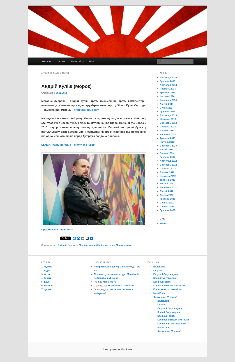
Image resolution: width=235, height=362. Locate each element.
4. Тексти (46, 278)
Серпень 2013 (168, 126)
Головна (46, 61)
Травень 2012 (167, 179)
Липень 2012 (167, 172)
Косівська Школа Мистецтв (169, 285)
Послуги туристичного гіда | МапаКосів (116, 274)
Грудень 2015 (167, 81)
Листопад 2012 (168, 160)
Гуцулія (157, 270)
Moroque (83, 245)
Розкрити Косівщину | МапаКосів (113, 266)
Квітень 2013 (167, 142)
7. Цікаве (46, 289)
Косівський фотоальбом (167, 289)
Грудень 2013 (167, 111)
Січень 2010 (167, 206)
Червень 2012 (168, 176)
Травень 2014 (167, 92)
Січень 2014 (167, 107)
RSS (91, 61)
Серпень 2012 (168, 168)
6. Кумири (47, 285)
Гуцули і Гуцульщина (165, 274)
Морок (119, 245)
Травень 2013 (167, 138)
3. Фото (45, 274)
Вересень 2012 (168, 164)
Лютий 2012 (166, 191)
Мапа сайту (77, 61)
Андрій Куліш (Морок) (66, 86)
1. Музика (46, 266)
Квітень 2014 (167, 96)
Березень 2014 (168, 100)
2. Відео (45, 270)
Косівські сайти (162, 281)
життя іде (110, 245)
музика (127, 245)
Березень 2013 (168, 145)
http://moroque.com (86, 109)
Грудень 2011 (167, 199)
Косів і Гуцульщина (164, 278)
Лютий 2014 (166, 104)
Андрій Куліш (96, 245)
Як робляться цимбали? (121, 285)
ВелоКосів (159, 266)
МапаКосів (159, 293)
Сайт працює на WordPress (117, 349)
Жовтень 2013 (168, 119)
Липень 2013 (167, 130)
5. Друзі (62, 245)
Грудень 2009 (167, 210)
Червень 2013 (168, 134)
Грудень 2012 (167, 157)
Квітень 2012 (167, 183)
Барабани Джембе (107, 278)
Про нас (61, 61)
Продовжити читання (57, 229)
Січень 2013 (167, 153)
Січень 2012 (167, 195)
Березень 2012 (168, 187)
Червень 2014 (168, 88)
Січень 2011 (167, 202)
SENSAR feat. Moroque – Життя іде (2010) (68, 144)
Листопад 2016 (168, 77)
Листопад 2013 (168, 115)
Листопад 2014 (168, 85)
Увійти (163, 223)
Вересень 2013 (168, 123)
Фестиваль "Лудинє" (165, 297)
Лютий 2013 (166, 149)
